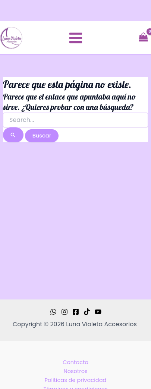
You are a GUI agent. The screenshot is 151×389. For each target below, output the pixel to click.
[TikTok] (87, 311)
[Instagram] (64, 311)
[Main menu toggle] (75, 37)
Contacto (75, 362)
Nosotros (75, 371)
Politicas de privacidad (76, 380)
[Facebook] (75, 311)
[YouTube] (98, 311)
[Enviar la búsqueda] (13, 134)
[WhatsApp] (53, 311)
